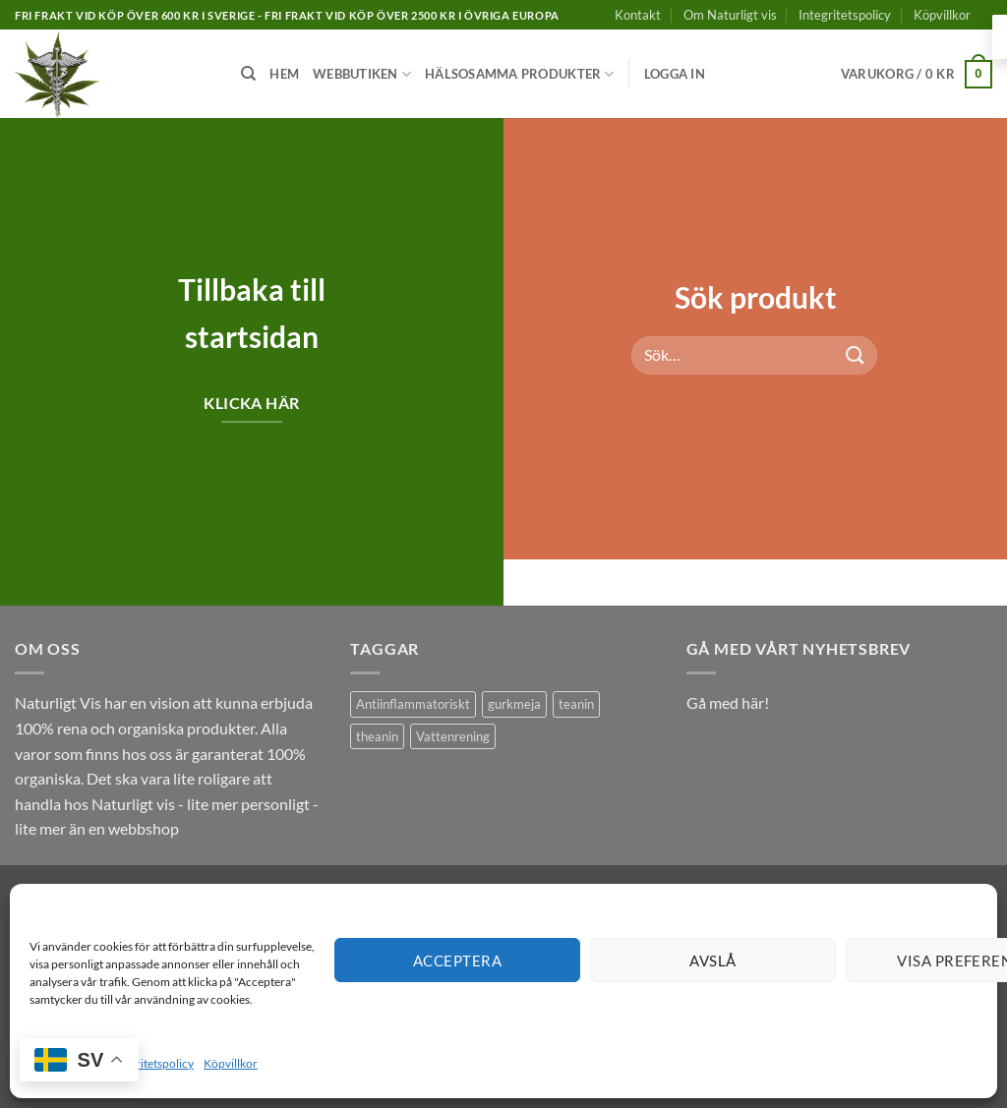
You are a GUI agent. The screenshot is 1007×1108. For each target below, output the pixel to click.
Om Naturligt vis (730, 15)
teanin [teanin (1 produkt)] (576, 704)
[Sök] (248, 73)
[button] (674, 73)
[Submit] (855, 354)
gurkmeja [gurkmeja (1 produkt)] (514, 704)
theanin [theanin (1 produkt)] (377, 736)
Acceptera (457, 960)
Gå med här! (727, 702)
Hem (284, 74)
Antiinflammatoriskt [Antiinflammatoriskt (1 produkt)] (413, 704)
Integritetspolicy (151, 1063)
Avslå (712, 960)
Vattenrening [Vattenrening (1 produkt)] (453, 736)
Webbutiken (362, 74)
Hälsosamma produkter (520, 74)
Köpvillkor (231, 1063)
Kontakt (638, 15)
